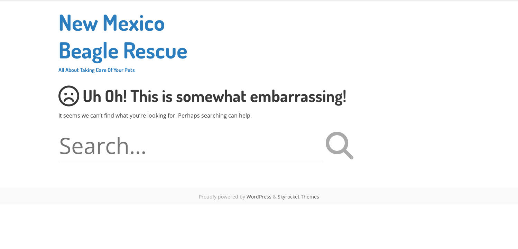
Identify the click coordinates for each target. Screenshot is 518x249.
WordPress (259, 196)
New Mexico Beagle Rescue (136, 40)
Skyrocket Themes (298, 196)
